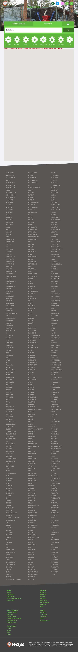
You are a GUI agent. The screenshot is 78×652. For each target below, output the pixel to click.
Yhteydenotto (11, 596)
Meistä (9, 592)
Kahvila (42, 596)
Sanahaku (10, 614)
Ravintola (43, 594)
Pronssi (9, 628)
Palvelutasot (10, 600)
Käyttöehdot (10, 594)
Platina (9, 634)
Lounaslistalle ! (45, 620)
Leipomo (43, 598)
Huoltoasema (44, 602)
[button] (68, 23)
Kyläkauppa (43, 600)
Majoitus (43, 592)
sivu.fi (42, 618)
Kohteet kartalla (11, 616)
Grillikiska (43, 604)
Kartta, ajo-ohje (11, 622)
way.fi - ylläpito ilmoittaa (14, 598)
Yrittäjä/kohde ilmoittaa (14, 618)
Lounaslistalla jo (12, 620)
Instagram (43, 614)
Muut (41, 606)
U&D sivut (33, 6)
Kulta (8, 632)
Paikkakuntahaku (12, 612)
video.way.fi (43, 616)
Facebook (43, 612)
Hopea (9, 630)
